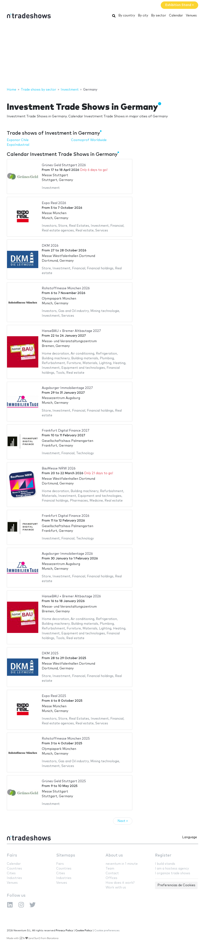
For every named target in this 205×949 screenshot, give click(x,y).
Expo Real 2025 (54, 696)
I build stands (165, 863)
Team (110, 868)
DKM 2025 (50, 653)
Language (189, 837)
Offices (111, 878)
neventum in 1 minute (122, 863)
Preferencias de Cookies (176, 885)
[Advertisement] (102, 54)
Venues (191, 15)
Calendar (176, 15)
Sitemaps (65, 855)
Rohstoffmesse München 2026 (66, 288)
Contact (112, 873)
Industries (14, 878)
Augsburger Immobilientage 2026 (67, 553)
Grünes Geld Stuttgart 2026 (64, 165)
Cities (11, 873)
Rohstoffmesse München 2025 (66, 738)
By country (126, 15)
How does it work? (120, 882)
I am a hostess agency (172, 868)
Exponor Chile (18, 140)
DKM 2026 (50, 245)
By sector (158, 15)
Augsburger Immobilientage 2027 (67, 388)
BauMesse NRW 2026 (59, 468)
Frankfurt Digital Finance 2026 (65, 515)
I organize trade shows (172, 873)
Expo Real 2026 (54, 203)
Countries (14, 868)
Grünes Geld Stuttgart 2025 (64, 781)
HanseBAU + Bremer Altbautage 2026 (71, 596)
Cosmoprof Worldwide (89, 140)
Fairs (12, 855)
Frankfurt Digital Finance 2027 (65, 430)
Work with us (116, 887)
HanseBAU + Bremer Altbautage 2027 (71, 331)
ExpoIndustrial (18, 144)
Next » (123, 821)
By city (143, 15)
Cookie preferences (107, 930)
